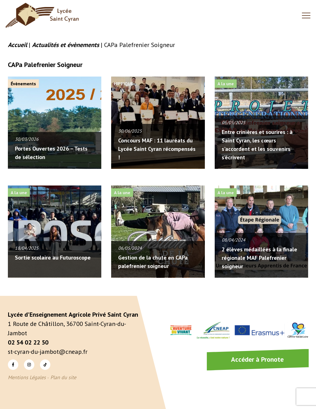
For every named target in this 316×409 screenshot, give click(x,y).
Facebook (13, 364)
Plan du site (63, 377)
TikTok (45, 364)
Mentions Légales (27, 377)
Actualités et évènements (65, 45)
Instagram (29, 364)
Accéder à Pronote (257, 359)
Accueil (17, 45)
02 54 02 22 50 (28, 342)
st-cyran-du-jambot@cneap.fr (48, 352)
